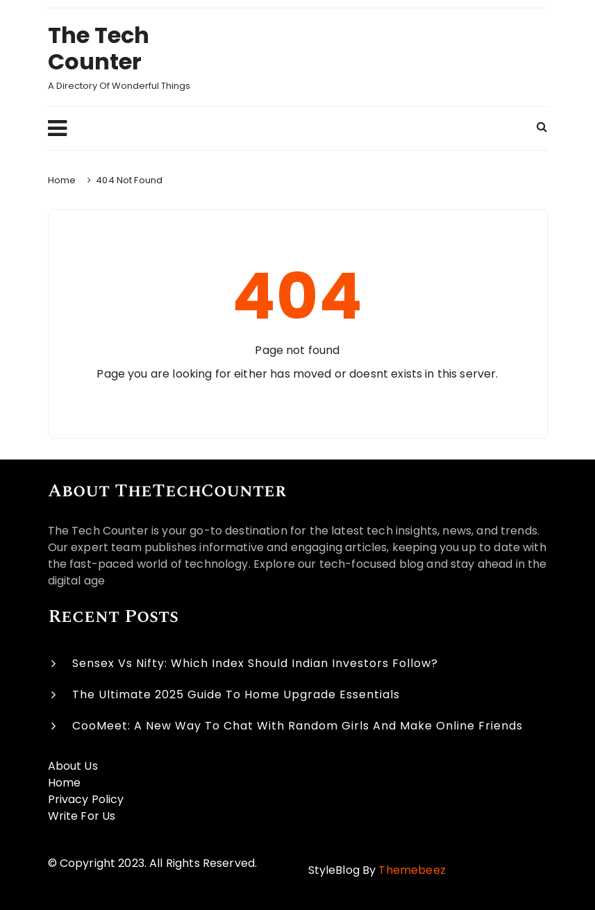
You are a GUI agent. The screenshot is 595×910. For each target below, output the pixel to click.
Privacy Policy (86, 799)
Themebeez (411, 870)
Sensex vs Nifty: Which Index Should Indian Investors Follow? (255, 663)
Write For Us (82, 816)
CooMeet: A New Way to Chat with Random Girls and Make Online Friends (297, 726)
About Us (73, 766)
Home (64, 783)
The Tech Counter (98, 48)
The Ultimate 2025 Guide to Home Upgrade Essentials (236, 694)
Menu (57, 128)
